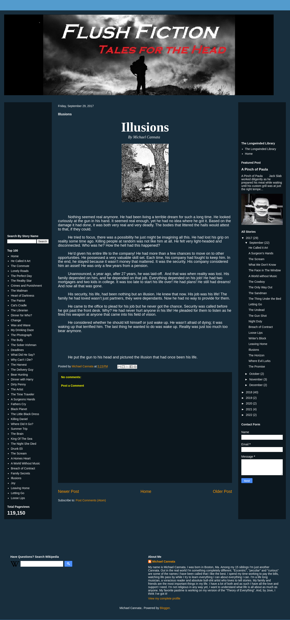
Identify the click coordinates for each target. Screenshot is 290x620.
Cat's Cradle (19, 305)
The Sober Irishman (23, 345)
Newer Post (68, 491)
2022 (249, 415)
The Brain (17, 433)
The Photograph (21, 335)
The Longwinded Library (260, 149)
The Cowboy (257, 281)
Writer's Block (257, 338)
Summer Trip (19, 428)
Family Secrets (20, 473)
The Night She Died (23, 443)
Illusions (16, 478)
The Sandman (258, 293)
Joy (13, 483)
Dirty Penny (18, 384)
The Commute (20, 266)
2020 (249, 403)
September (256, 242)
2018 (249, 392)
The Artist (17, 389)
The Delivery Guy (22, 369)
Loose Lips (18, 498)
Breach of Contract (23, 468)
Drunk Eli (17, 448)
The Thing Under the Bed (265, 298)
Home (145, 491)
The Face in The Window (265, 270)
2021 (249, 409)
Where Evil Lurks (260, 361)
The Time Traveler (22, 394)
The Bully (17, 340)
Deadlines (17, 350)
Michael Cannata (163, 561)
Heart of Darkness (22, 295)
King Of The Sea (21, 438)
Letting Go (17, 493)
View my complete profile (164, 598)
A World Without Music (25, 463)
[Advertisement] (28, 167)
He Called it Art (258, 247)
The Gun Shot (258, 315)
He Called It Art (20, 261)
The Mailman (19, 290)
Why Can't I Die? (22, 359)
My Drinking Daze (22, 330)
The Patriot (18, 300)
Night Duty (255, 321)
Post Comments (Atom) (91, 500)
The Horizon (256, 355)
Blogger (165, 608)
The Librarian (19, 310)
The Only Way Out (260, 287)
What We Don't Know (262, 264)
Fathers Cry (18, 404)
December (256, 385)
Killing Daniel (19, 419)
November (256, 379)
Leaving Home (20, 488)
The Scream (19, 453)
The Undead (257, 310)
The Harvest (19, 364)
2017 (249, 238)
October (254, 373)
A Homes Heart (21, 458)
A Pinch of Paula (254, 169)
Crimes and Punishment (26, 285)
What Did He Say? (23, 354)
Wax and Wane (21, 325)
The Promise (257, 366)
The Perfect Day (21, 276)
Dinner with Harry (22, 379)
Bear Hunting (19, 374)
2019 (249, 398)
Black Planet (19, 409)
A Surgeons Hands (23, 399)
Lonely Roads (20, 271)
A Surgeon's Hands (261, 253)
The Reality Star (21, 280)
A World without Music (263, 276)
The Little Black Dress (25, 414)
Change (16, 320)
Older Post (222, 491)
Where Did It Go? (22, 424)
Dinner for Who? (21, 315)
